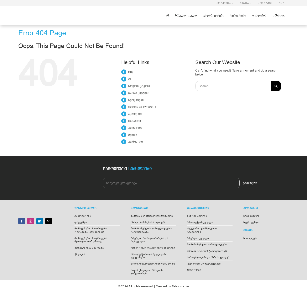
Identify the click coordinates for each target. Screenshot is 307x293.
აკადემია (135, 114)
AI (129, 79)
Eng (131, 72)
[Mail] (48, 221)
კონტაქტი (135, 142)
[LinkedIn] (39, 221)
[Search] (276, 86)
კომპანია (135, 128)
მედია (132, 135)
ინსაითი (134, 121)
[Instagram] (30, 221)
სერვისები (136, 100)
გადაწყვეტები (138, 93)
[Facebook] (21, 221)
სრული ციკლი (139, 86)
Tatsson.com (180, 286)
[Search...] (233, 86)
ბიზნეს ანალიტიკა (142, 107)
